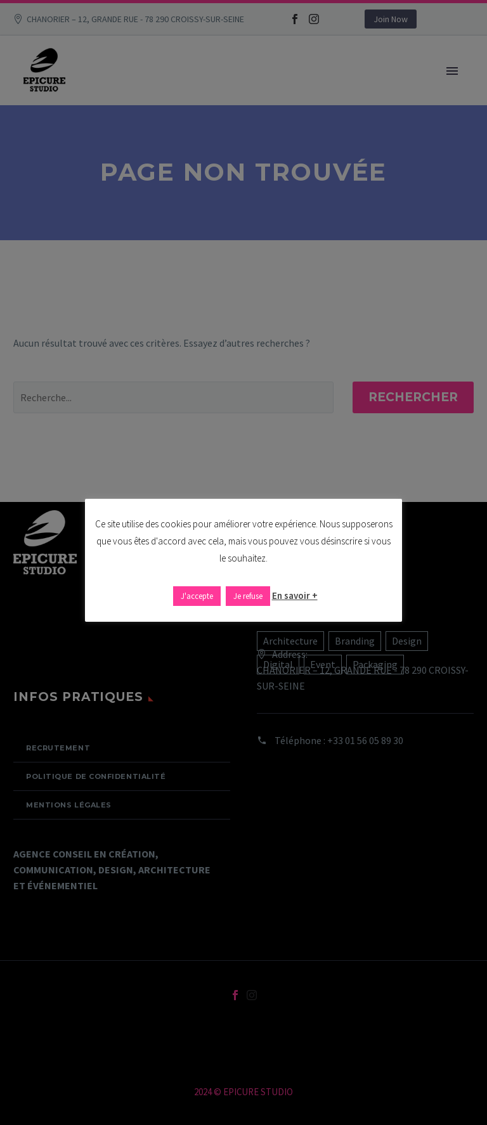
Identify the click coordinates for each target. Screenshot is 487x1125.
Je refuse (248, 596)
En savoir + (295, 595)
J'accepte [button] (197, 596)
